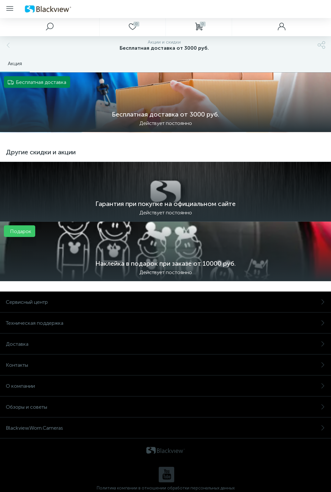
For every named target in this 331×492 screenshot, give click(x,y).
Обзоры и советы (165, 407)
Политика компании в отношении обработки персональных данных (166, 488)
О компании (165, 386)
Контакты (165, 365)
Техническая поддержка (165, 323)
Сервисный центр (165, 302)
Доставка (165, 344)
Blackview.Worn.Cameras (165, 428)
